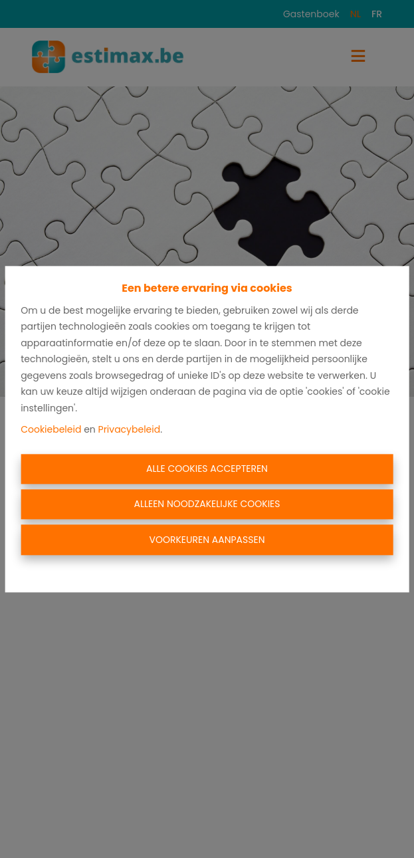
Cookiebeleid (51, 430)
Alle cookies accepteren (207, 468)
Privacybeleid (129, 430)
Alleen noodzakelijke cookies (207, 504)
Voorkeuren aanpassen (207, 539)
